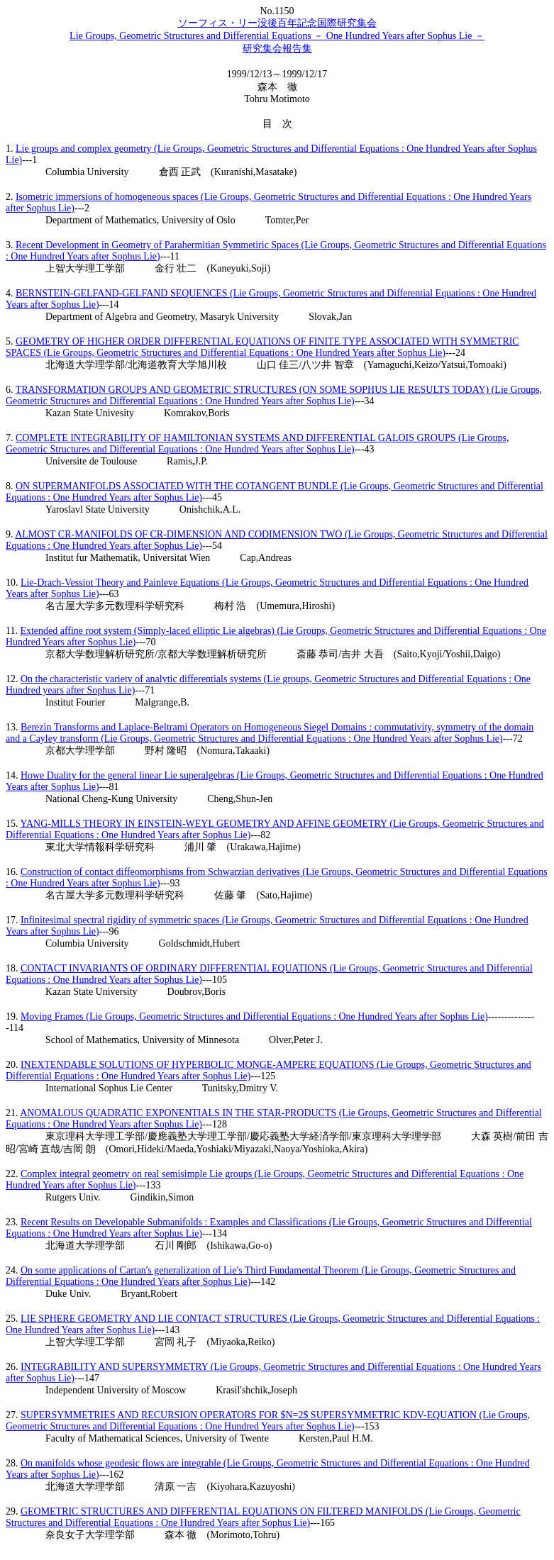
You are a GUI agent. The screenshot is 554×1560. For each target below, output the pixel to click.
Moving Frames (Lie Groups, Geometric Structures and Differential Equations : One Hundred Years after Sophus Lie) (254, 1016)
